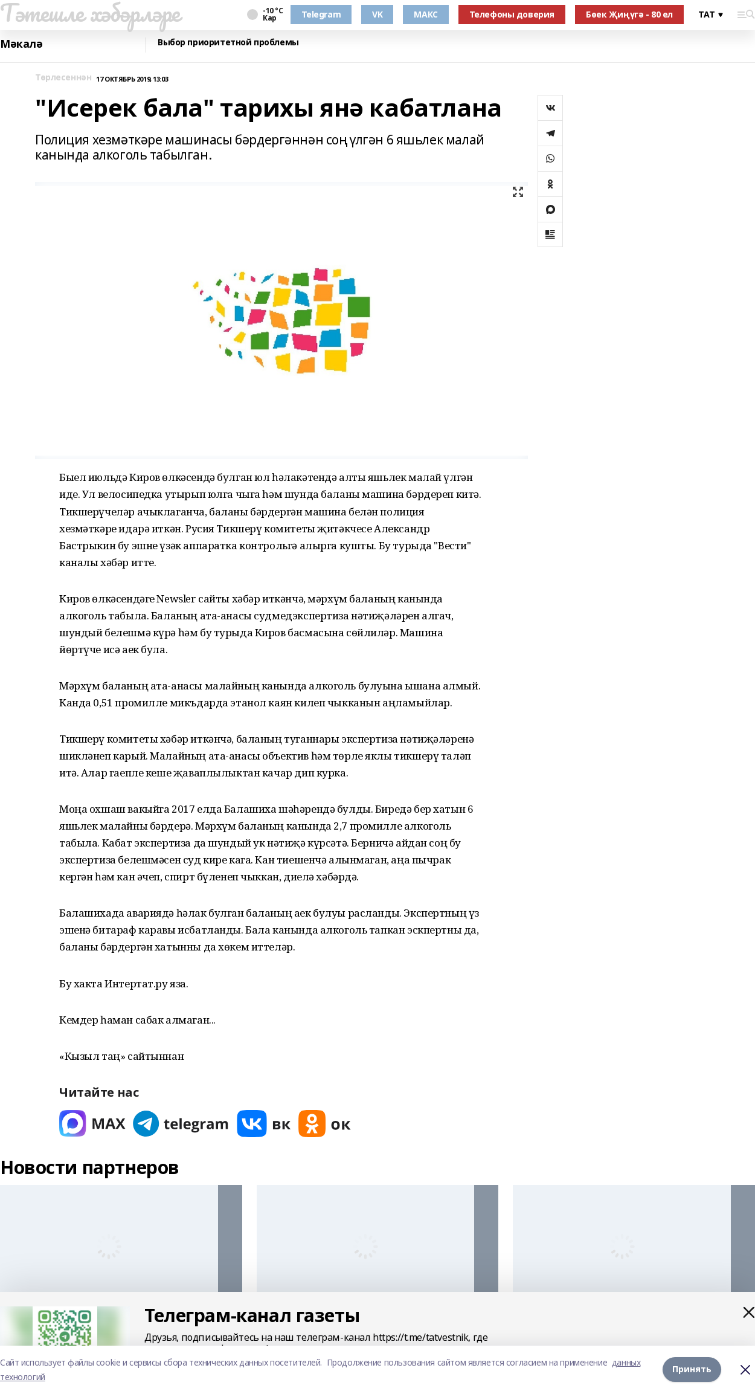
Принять (692, 1369)
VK (377, 14)
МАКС (425, 14)
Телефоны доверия (511, 14)
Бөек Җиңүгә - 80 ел (629, 14)
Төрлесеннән (63, 78)
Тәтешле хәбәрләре (90, 12)
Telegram (321, 14)
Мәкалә (21, 43)
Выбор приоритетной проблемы (228, 42)
